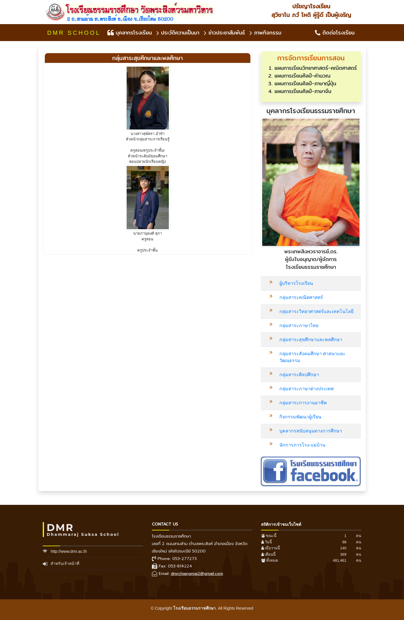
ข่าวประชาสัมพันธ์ (224, 32)
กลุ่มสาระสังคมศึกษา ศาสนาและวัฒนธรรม (312, 357)
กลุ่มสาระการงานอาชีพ (303, 402)
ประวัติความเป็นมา (177, 32)
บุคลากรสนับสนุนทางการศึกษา (310, 430)
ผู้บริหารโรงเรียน (296, 283)
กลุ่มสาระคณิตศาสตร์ (301, 297)
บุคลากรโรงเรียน (129, 32)
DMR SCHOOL (74, 33)
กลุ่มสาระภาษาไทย (298, 325)
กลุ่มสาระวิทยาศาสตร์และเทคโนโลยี (316, 311)
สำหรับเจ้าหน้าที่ (65, 563)
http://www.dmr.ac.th (69, 551)
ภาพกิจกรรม (265, 32)
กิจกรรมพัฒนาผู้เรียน (300, 416)
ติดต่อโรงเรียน (335, 32)
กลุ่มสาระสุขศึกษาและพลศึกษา (310, 339)
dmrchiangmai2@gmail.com (197, 574)
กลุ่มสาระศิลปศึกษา (299, 374)
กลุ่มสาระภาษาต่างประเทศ (306, 388)
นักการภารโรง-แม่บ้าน (302, 445)
